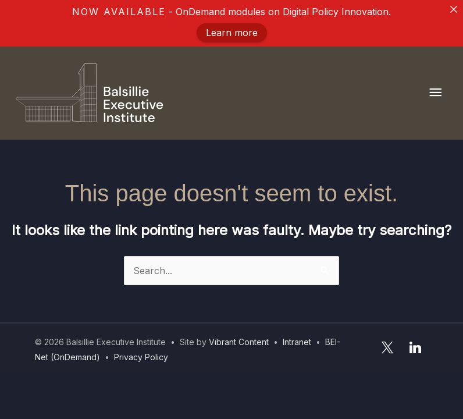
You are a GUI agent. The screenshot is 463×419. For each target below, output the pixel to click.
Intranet (297, 342)
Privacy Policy (141, 357)
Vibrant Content (239, 342)
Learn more (232, 32)
